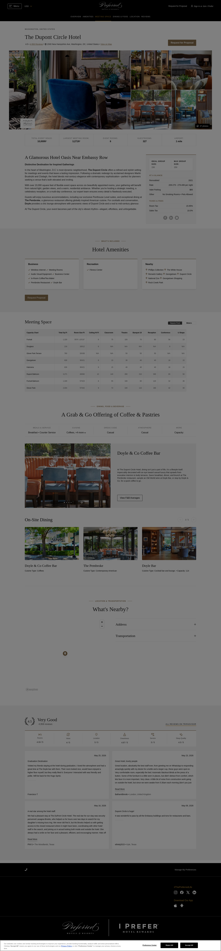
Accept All (189, 945)
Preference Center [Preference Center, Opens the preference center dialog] (149, 945)
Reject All (169, 945)
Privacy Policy (66, 946)
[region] (110, 945)
